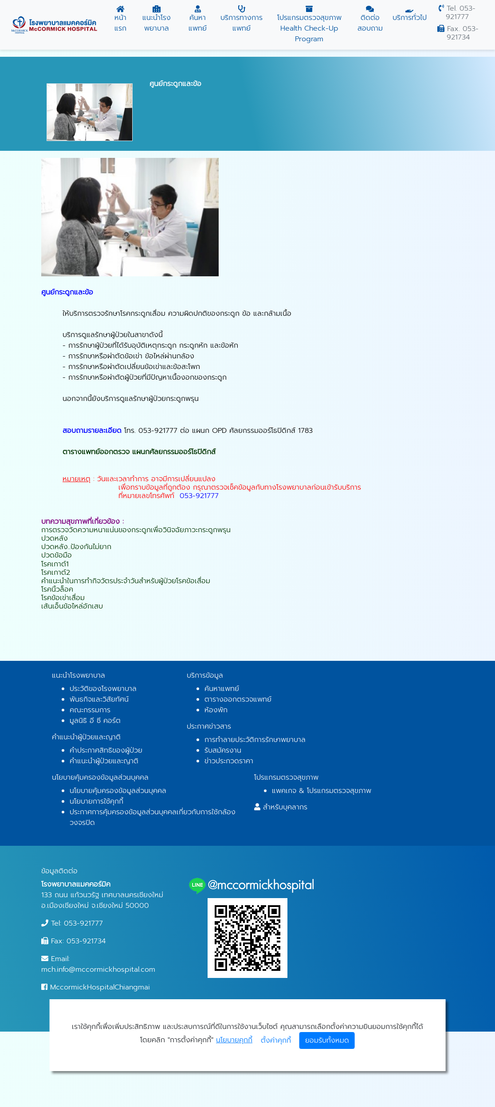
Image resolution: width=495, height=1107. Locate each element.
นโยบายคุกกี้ (234, 1040)
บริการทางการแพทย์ (241, 19)
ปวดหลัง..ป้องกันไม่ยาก (76, 547)
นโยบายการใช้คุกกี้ (96, 801)
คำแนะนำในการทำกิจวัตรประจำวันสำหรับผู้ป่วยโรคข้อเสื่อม (125, 581)
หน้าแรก (120, 19)
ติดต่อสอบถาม (370, 19)
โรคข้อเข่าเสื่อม (63, 598)
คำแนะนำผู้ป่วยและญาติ (104, 761)
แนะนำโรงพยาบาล (157, 19)
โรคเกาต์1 (55, 564)
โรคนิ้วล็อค (57, 589)
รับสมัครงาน (222, 750)
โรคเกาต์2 (55, 572)
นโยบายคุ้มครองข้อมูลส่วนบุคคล (118, 790)
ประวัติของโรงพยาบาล (103, 688)
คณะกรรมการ (90, 710)
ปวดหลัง (54, 538)
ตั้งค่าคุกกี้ (276, 1040)
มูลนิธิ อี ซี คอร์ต (95, 720)
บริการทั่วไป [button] (410, 14)
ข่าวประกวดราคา (228, 761)
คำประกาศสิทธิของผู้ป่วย (106, 750)
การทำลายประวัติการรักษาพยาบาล (255, 739)
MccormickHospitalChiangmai (95, 987)
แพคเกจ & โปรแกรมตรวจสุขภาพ (321, 790)
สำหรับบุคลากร (285, 807)
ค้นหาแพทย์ (197, 19)
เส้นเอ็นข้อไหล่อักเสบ (72, 606)
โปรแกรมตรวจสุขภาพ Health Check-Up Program (309, 24)
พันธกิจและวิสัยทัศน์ (99, 699)
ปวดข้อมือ (56, 555)
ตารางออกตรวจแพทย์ (237, 699)
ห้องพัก (216, 710)
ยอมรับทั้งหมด (327, 1040)
